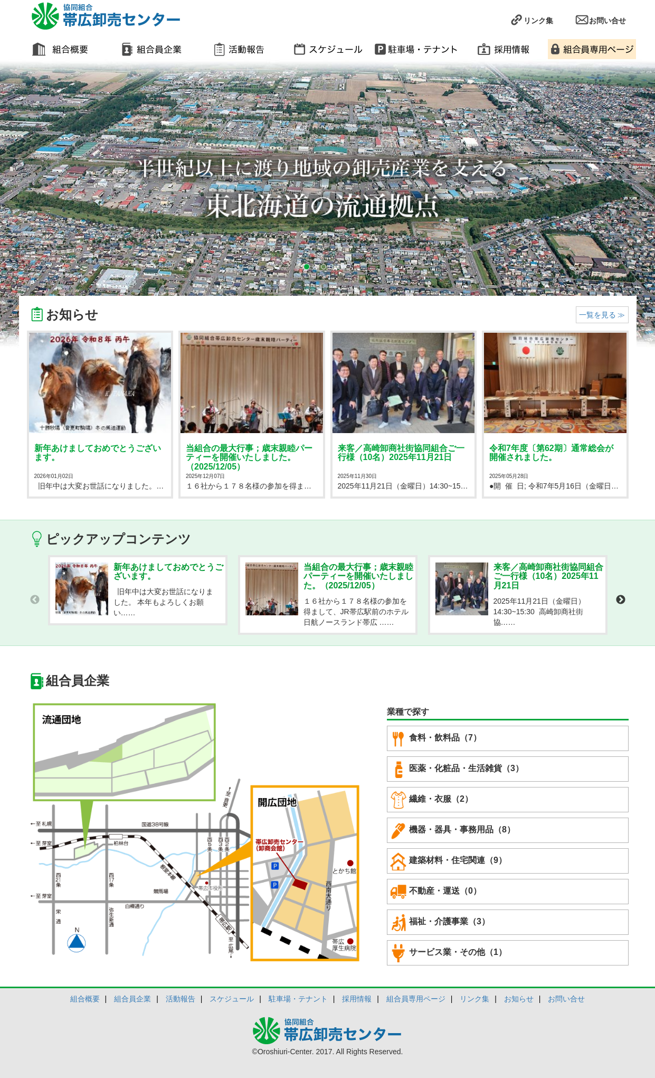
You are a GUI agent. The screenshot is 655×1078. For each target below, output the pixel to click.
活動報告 (180, 999)
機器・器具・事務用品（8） (452, 830)
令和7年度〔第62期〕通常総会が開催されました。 (551, 453)
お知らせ (519, 999)
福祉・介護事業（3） (440, 922)
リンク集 (531, 19)
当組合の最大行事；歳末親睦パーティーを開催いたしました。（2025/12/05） (249, 457)
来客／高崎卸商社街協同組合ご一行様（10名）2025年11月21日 (401, 453)
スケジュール (232, 999)
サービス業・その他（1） (448, 952)
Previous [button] (35, 600)
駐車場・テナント (298, 999)
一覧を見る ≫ (602, 315)
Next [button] (620, 600)
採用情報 (357, 999)
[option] (137, 590)
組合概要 (85, 999)
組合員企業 (132, 999)
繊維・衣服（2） (431, 799)
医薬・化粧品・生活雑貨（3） (457, 769)
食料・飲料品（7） (435, 738)
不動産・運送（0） (435, 891)
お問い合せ (600, 19)
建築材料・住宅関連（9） (448, 860)
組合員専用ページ (415, 999)
